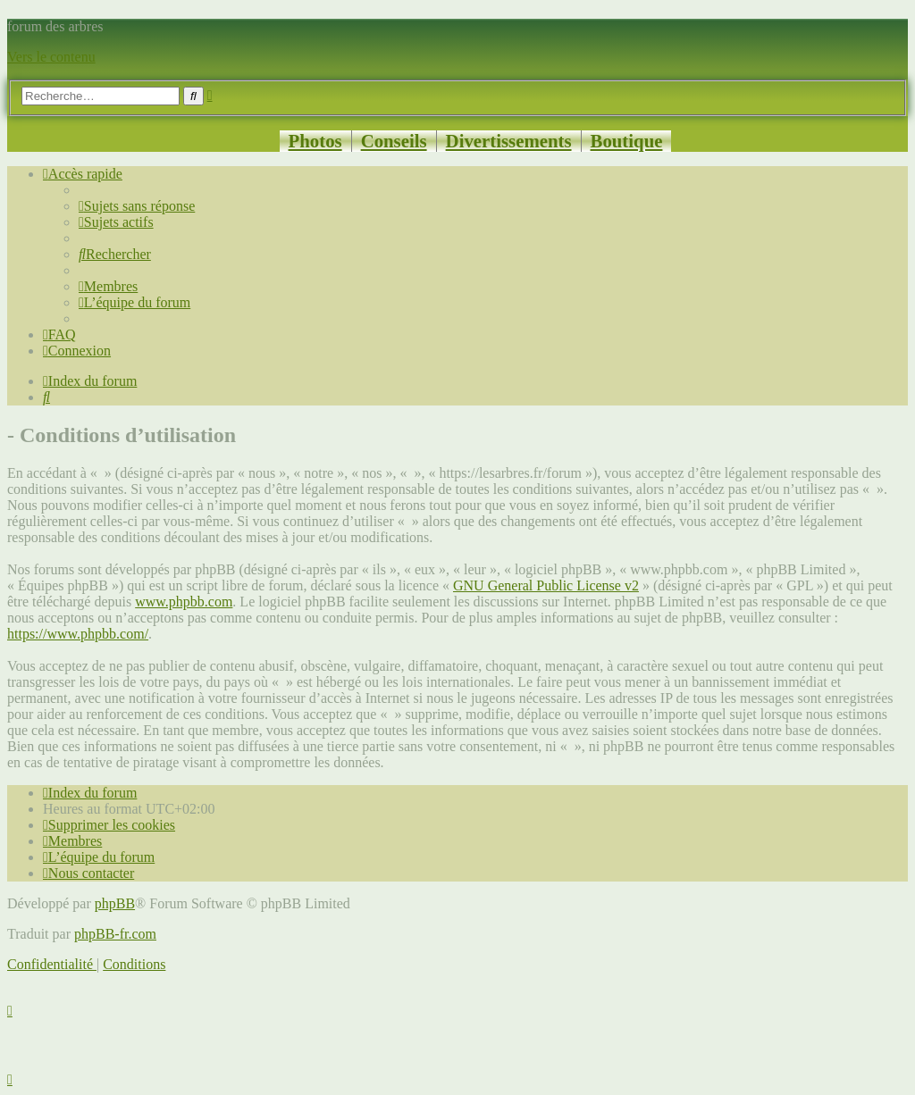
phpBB (115, 903)
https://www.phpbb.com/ (77, 633)
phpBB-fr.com (115, 933)
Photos (315, 140)
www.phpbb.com (183, 601)
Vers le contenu (51, 56)
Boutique (627, 140)
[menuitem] (137, 205)
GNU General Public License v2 (546, 585)
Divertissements (509, 140)
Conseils (394, 140)
